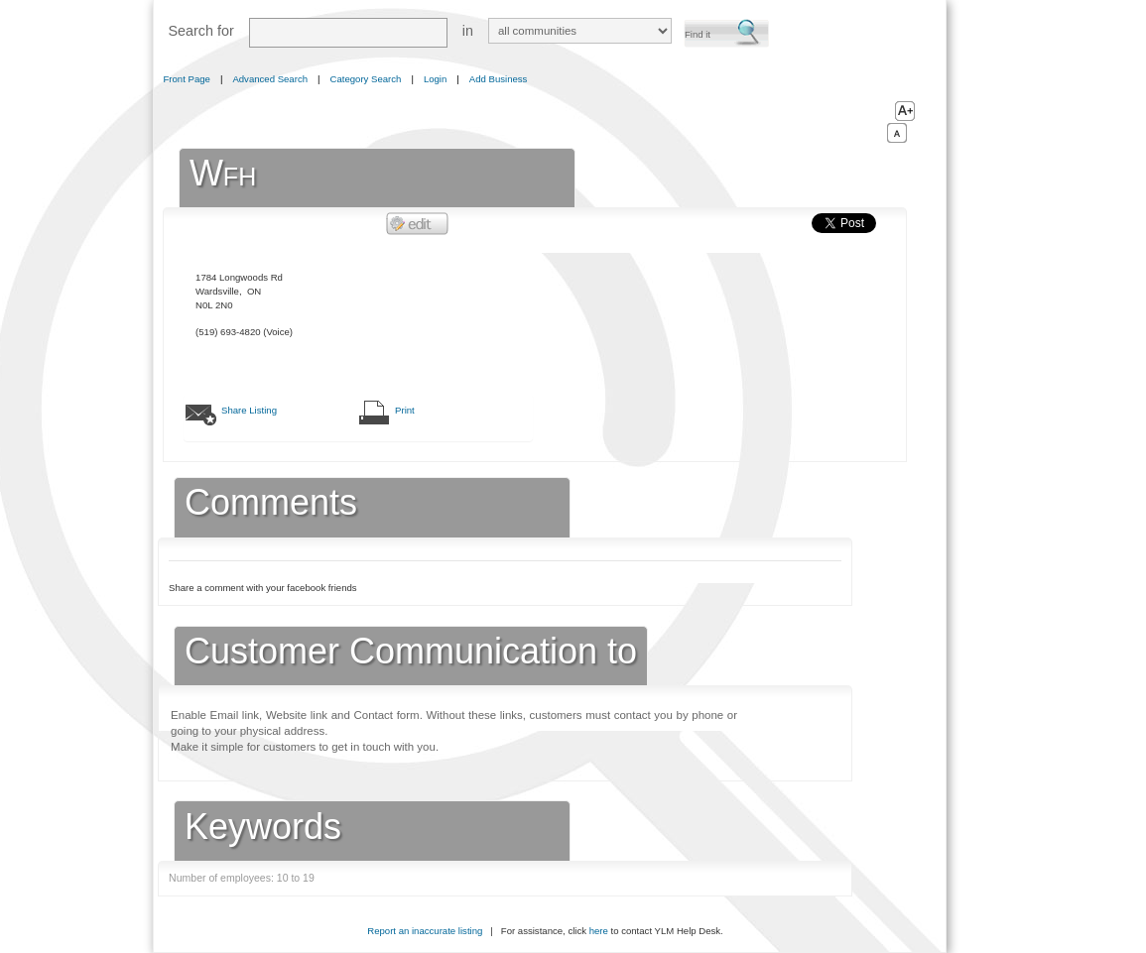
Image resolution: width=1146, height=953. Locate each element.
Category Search (366, 78)
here (598, 930)
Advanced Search (270, 78)
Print (405, 410)
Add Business (498, 78)
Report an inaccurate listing (424, 930)
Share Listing (249, 410)
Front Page (187, 78)
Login (435, 78)
